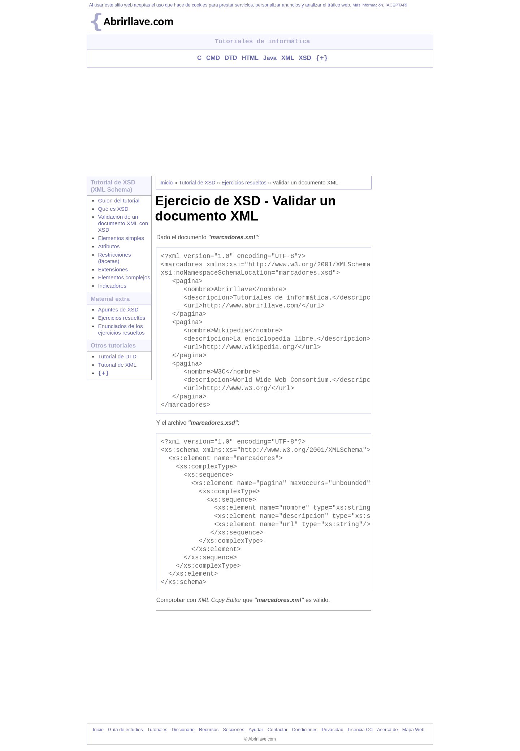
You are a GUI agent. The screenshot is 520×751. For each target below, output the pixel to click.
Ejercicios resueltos (121, 318)
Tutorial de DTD (117, 357)
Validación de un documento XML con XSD (123, 223)
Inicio (167, 183)
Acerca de (387, 730)
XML (287, 58)
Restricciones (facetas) (114, 258)
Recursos (208, 730)
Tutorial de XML (117, 365)
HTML (250, 58)
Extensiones (113, 270)
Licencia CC (360, 730)
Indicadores (112, 286)
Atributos (109, 247)
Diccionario (183, 730)
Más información (367, 5)
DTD (231, 58)
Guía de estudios (125, 730)
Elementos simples (121, 238)
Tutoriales (157, 730)
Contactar (277, 730)
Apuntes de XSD (118, 310)
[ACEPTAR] (396, 5)
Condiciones (304, 730)
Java (270, 58)
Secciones (233, 730)
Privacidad (332, 730)
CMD (213, 58)
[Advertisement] (260, 122)
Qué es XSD (113, 209)
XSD (305, 58)
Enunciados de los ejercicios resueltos (121, 329)
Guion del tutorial (118, 201)
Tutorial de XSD (197, 183)
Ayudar (255, 730)
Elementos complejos (124, 278)
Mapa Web (413, 730)
